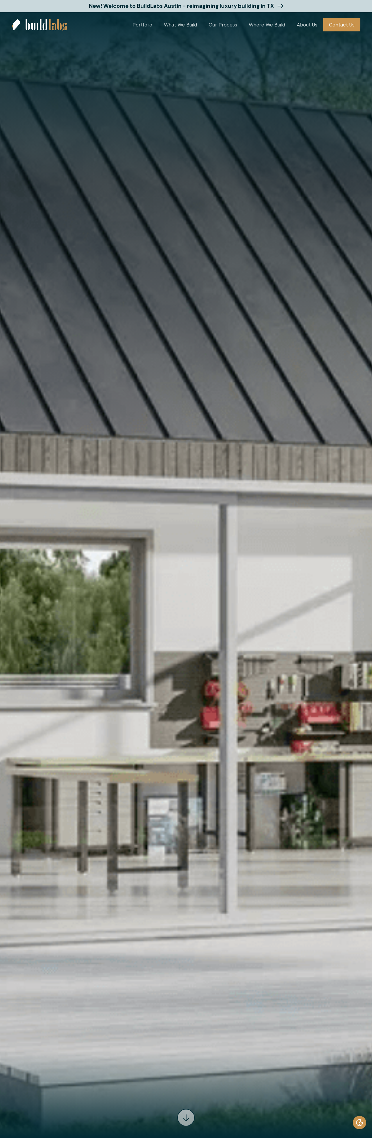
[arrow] (186, 1117)
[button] (142, 24)
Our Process (223, 25)
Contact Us (342, 25)
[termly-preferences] (359, 1122)
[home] (39, 25)
